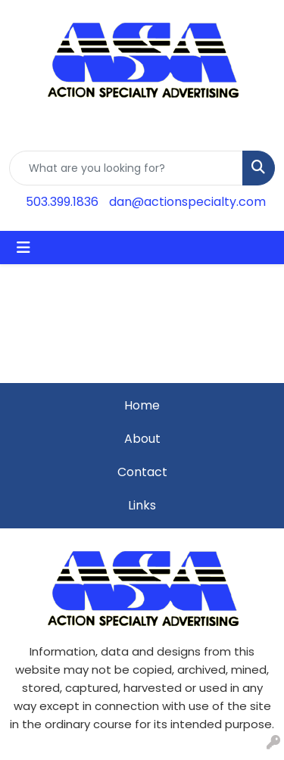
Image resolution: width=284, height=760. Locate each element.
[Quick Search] (126, 168)
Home (142, 405)
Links (142, 505)
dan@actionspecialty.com (187, 201)
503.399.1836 (62, 201)
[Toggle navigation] (23, 247)
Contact (142, 472)
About (142, 438)
